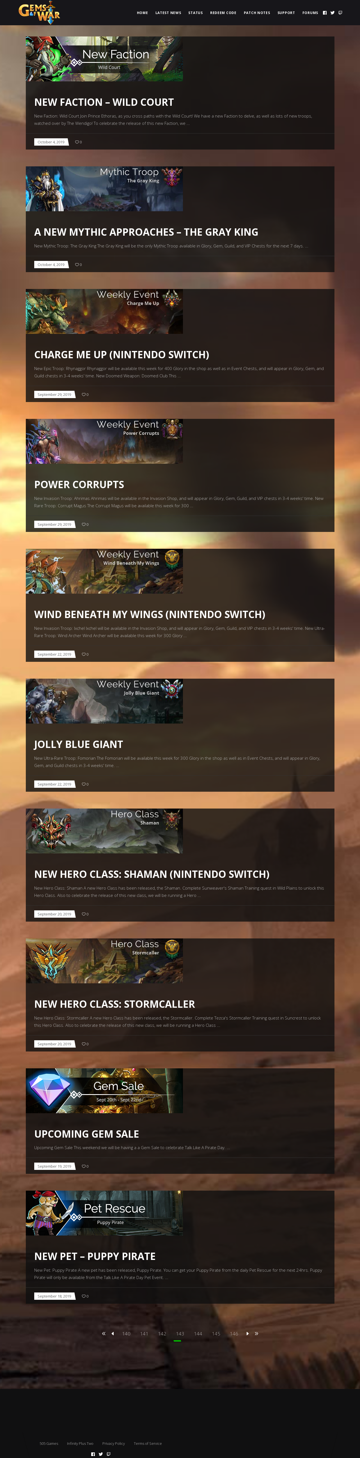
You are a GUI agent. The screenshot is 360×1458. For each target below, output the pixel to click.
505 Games (49, 1443)
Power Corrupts (79, 484)
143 (180, 1333)
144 (198, 1333)
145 (216, 1333)
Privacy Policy (113, 1443)
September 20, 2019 (54, 914)
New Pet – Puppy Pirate (95, 1256)
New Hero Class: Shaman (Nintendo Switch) (151, 874)
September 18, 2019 (54, 1296)
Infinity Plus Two (80, 1443)
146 (234, 1333)
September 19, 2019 (54, 1166)
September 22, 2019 (54, 654)
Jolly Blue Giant (78, 744)
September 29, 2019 (54, 394)
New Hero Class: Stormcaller (114, 1004)
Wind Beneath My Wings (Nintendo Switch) (149, 614)
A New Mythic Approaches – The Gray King (146, 231)
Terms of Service (148, 1443)
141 (144, 1333)
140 (126, 1333)
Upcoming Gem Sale (86, 1133)
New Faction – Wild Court (104, 102)
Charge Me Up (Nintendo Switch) (121, 354)
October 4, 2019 (51, 141)
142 (162, 1333)
